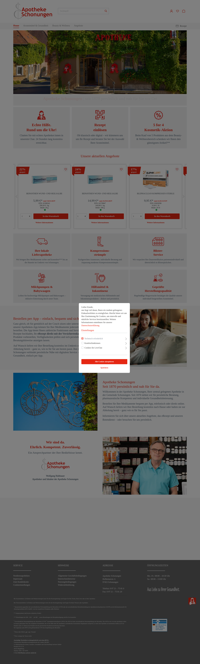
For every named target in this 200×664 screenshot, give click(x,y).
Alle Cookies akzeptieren (100, 356)
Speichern (100, 362)
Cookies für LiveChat (89, 342)
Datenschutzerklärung (86, 319)
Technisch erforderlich (89, 332)
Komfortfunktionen (88, 337)
